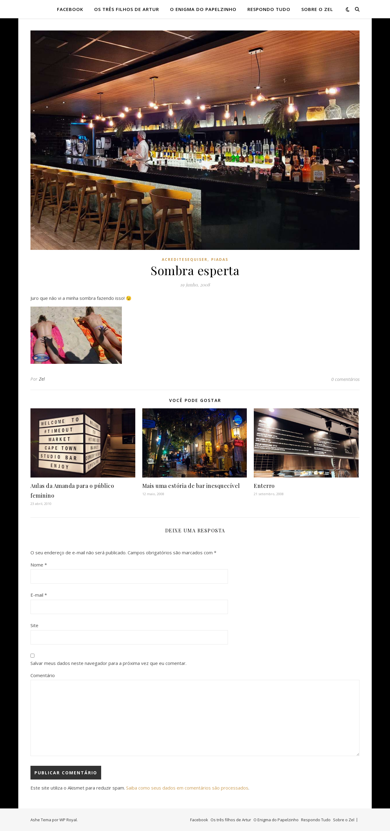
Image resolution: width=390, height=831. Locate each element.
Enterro (264, 485)
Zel (42, 379)
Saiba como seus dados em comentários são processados (187, 788)
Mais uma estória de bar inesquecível (191, 485)
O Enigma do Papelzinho (203, 9)
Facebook (70, 9)
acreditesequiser (184, 259)
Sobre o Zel (317, 9)
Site (34, 625)
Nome (38, 565)
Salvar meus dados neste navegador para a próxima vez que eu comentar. (108, 663)
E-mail (38, 595)
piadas (219, 259)
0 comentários (345, 379)
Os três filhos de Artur (126, 9)
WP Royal (68, 819)
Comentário (42, 675)
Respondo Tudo (268, 9)
